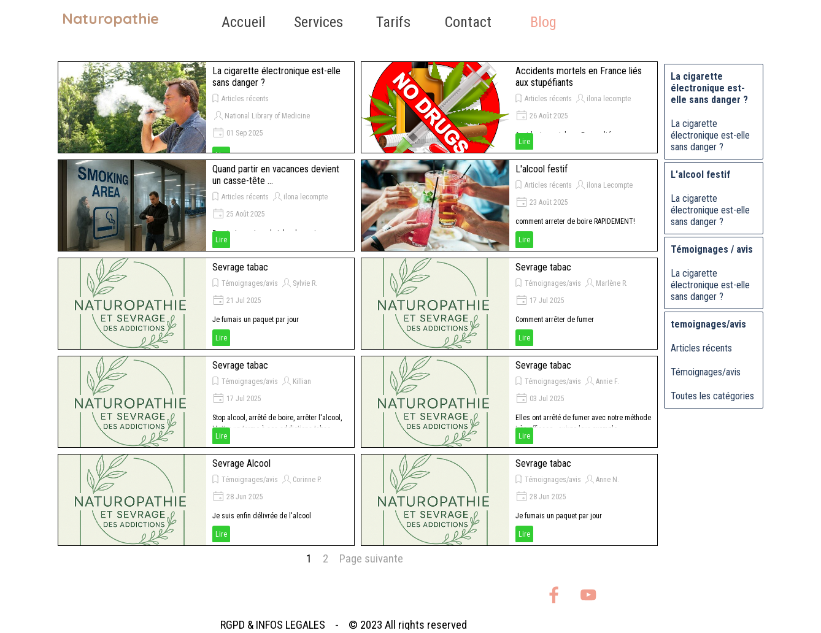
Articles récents (245, 98)
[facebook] (554, 594)
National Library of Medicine (267, 116)
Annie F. (607, 381)
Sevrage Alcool (241, 463)
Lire (524, 141)
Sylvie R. (305, 283)
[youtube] (588, 594)
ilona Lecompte (610, 185)
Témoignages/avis (250, 283)
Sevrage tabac (240, 267)
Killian (302, 381)
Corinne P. (307, 479)
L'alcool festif (541, 169)
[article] (206, 107)
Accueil (244, 22)
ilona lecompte (609, 98)
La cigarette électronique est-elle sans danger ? (710, 135)
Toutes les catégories (712, 396)
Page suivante (371, 559)
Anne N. (607, 479)
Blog (543, 22)
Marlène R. (612, 283)
